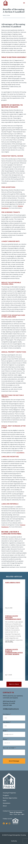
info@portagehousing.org (11, 709)
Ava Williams (20, 452)
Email (5, 730)
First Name (7, 714)
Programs (6, 795)
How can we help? (9, 748)
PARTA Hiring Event (12, 582)
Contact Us (6, 811)
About (5, 806)
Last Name (7, 722)
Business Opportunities (10, 798)
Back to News (14, 684)
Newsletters (6, 803)
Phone (5, 739)
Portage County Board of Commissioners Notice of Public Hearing (14, 652)
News (4, 800)
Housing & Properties (9, 793)
